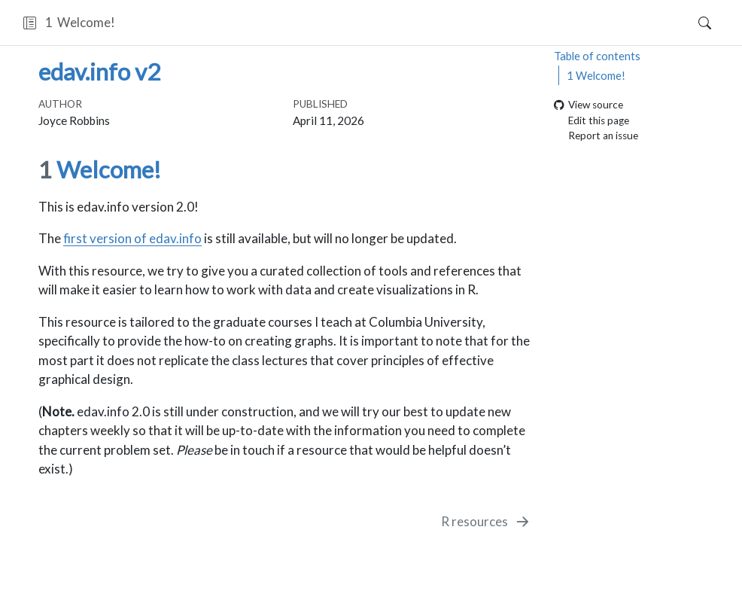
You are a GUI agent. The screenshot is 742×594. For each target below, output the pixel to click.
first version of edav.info (132, 238)
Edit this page (591, 120)
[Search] (692, 23)
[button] (30, 23)
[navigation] (398, 22)
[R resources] (486, 521)
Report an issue (596, 136)
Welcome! (596, 75)
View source (588, 105)
